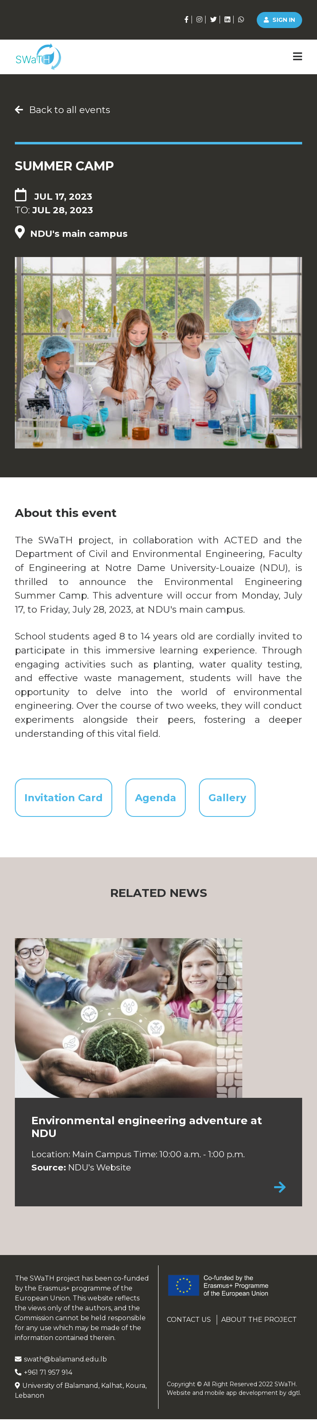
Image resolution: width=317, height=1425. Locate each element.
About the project (259, 1325)
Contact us (189, 1325)
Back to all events (62, 110)
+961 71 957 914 (43, 1378)
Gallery (241, 799)
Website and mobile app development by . (234, 1398)
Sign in (279, 20)
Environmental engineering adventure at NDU (146, 1132)
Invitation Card (66, 799)
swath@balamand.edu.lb (61, 1365)
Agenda (164, 799)
